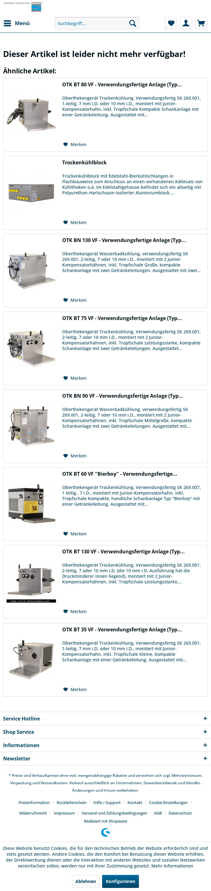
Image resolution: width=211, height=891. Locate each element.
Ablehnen (85, 881)
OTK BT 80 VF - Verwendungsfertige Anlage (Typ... (122, 84)
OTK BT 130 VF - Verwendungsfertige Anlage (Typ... (123, 551)
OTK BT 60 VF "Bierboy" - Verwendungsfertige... (119, 474)
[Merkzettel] (171, 23)
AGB (158, 813)
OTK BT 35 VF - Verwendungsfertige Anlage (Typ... (122, 629)
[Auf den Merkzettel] (75, 144)
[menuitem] (16, 23)
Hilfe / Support (107, 802)
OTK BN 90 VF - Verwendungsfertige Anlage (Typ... (122, 396)
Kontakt (134, 802)
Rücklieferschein (72, 802)
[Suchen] (132, 23)
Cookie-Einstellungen (168, 802)
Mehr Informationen (172, 866)
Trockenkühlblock (84, 162)
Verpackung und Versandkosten (38, 782)
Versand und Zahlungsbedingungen (114, 813)
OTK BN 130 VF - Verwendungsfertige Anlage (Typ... (124, 240)
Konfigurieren (120, 881)
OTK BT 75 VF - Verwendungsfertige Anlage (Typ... (122, 318)
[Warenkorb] (201, 23)
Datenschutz (180, 813)
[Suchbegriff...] (97, 23)
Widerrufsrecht (33, 813)
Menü (17, 22)
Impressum (64, 813)
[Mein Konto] (186, 23)
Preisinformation (34, 802)
